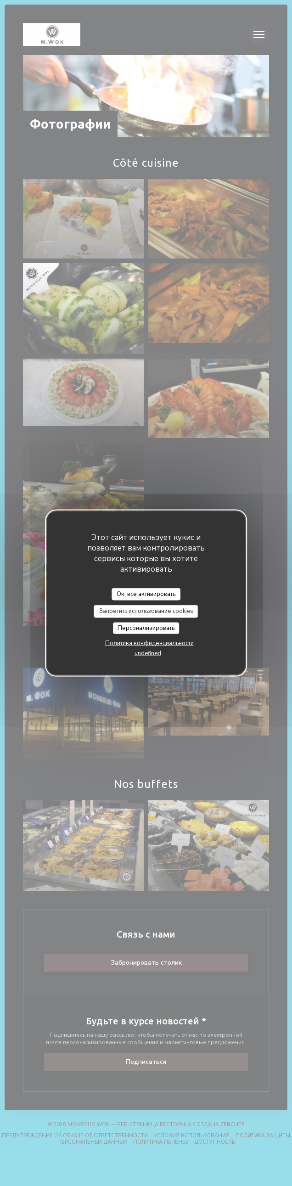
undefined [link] (148, 653)
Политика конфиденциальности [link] (149, 643)
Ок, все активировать (146, 594)
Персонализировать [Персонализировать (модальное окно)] (146, 628)
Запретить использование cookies (146, 611)
